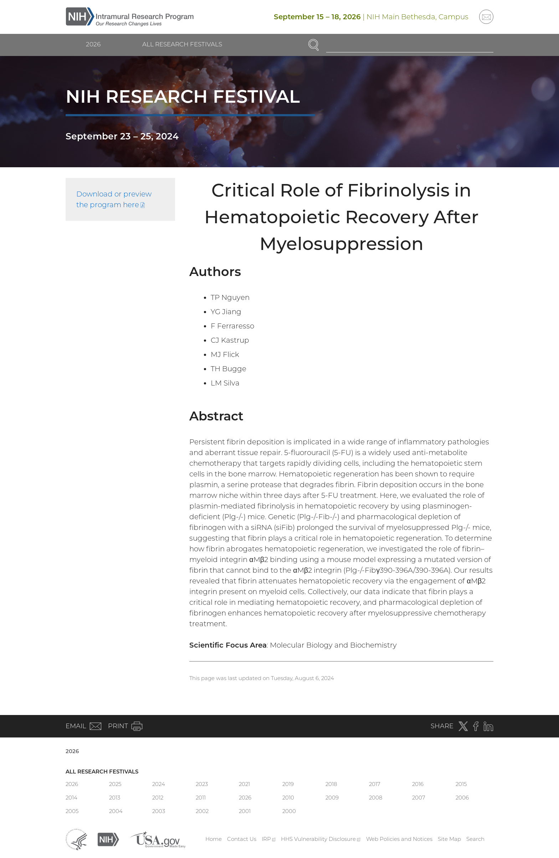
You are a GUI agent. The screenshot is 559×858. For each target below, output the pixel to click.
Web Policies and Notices (399, 839)
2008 (375, 797)
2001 (245, 811)
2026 (93, 44)
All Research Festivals (182, 44)
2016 (418, 784)
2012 (157, 797)
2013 (114, 797)
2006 (462, 797)
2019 (288, 784)
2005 (72, 811)
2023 (202, 784)
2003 (158, 811)
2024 (158, 784)
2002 (202, 811)
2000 (289, 811)
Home (213, 839)
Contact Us (241, 839)
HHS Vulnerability (321, 839)
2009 (332, 797)
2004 (116, 811)
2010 (288, 797)
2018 (331, 784)
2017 (374, 784)
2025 (115, 784)
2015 (461, 784)
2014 (71, 797)
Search (475, 839)
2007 (418, 797)
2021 (244, 784)
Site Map (449, 839)
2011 (201, 797)
